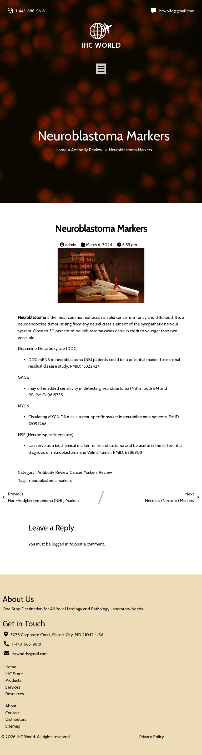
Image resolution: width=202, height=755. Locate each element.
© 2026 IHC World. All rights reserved (35, 736)
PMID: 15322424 (85, 366)
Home (61, 149)
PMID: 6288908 (127, 452)
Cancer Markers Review (91, 472)
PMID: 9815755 (49, 395)
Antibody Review (86, 149)
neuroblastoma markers (50, 480)
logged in (60, 544)
